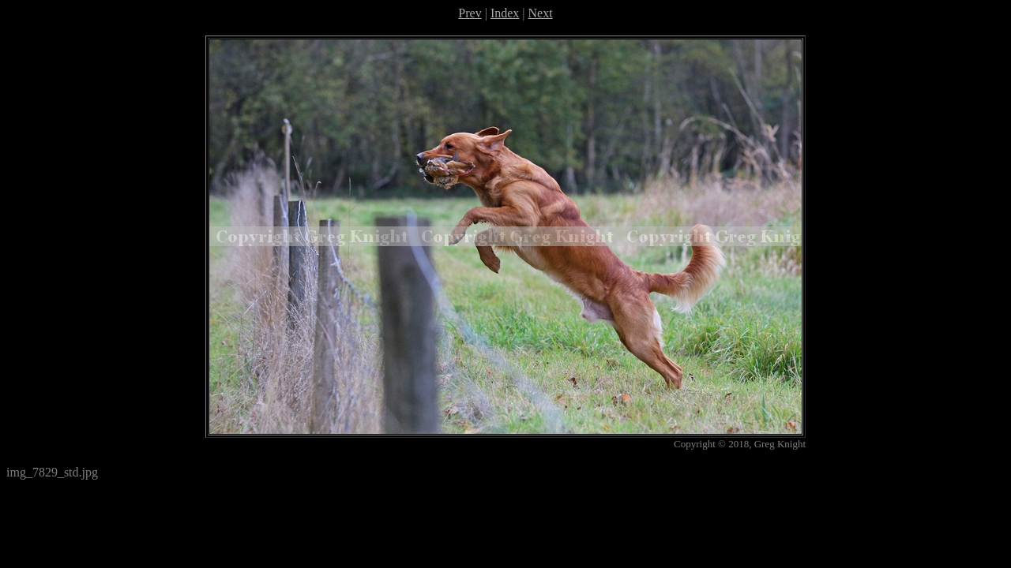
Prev (469, 13)
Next (540, 13)
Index (504, 13)
